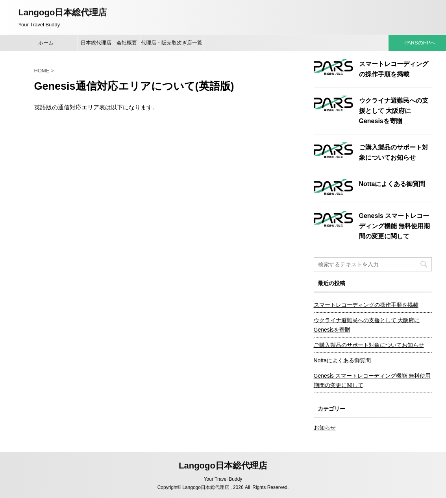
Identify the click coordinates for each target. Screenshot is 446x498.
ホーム (46, 43)
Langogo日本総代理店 (63, 12)
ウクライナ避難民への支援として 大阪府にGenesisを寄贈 (393, 110)
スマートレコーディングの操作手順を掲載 (366, 305)
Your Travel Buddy (223, 479)
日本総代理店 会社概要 (109, 43)
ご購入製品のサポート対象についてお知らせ (369, 345)
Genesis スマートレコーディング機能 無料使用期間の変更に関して (394, 226)
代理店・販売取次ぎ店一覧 (171, 43)
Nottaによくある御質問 (392, 184)
